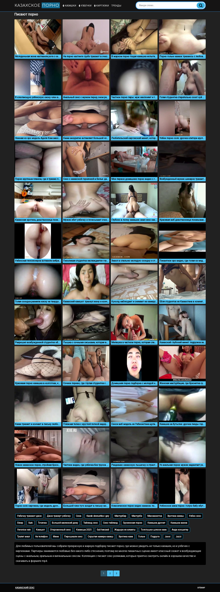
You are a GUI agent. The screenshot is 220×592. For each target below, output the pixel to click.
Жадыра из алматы (124, 529)
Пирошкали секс (73, 536)
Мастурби (137, 516)
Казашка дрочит (156, 522)
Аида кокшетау (180, 529)
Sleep (20, 522)
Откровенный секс (60, 529)
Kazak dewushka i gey (97, 516)
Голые (141, 536)
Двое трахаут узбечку (59, 516)
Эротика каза (125, 536)
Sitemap (201, 588)
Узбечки (85, 5)
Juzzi (178, 536)
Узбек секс (195, 516)
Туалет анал (23, 536)
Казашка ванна (179, 522)
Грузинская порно (132, 522)
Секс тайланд (110, 522)
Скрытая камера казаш (100, 536)
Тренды (116, 5)
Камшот (40, 529)
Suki (30, 522)
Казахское (37, 5)
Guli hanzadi (103, 529)
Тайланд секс (90, 522)
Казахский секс (24, 587)
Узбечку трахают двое (29, 516)
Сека (78, 516)
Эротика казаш (175, 516)
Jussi (167, 536)
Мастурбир (120, 516)
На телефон (41, 536)
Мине (56, 536)
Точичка (42, 522)
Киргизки (101, 5)
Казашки (69, 5)
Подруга (154, 536)
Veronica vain (24, 529)
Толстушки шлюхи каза (153, 529)
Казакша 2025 (84, 529)
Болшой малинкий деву (65, 522)
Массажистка (154, 516)
